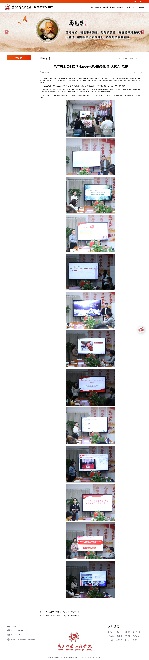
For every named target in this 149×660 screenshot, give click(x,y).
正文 (135, 58)
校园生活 (119, 640)
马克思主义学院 (43, 7)
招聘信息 (111, 636)
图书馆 (127, 640)
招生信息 (111, 640)
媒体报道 (127, 636)
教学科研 (141, 7)
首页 (92, 7)
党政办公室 (136, 632)
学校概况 (127, 632)
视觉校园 (119, 636)
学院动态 (105, 7)
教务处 (110, 632)
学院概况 (98, 7)
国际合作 (136, 640)
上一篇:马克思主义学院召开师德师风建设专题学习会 (59, 612)
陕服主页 (138, 1)
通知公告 (112, 7)
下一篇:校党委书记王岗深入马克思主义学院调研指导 (59, 616)
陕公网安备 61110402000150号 (91, 657)
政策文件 (134, 7)
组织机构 (136, 636)
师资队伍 (120, 7)
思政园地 (127, 7)
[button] (7, 32)
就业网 (118, 632)
